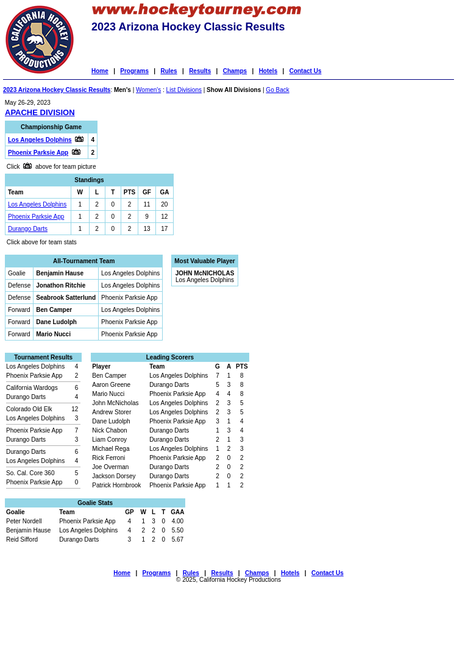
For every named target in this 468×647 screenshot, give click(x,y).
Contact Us (305, 71)
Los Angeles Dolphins (37, 204)
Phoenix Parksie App (36, 216)
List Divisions (184, 90)
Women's (148, 90)
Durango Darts (28, 228)
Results (200, 71)
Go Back (277, 90)
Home (99, 71)
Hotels (268, 71)
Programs (134, 71)
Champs (235, 71)
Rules (168, 71)
